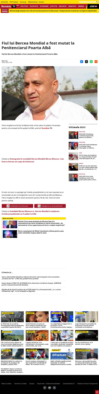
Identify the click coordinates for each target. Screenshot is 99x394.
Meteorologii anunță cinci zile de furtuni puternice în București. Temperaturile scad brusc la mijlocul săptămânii (53, 11)
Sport (81, 163)
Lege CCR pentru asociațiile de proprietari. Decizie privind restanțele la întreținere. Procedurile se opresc (85, 325)
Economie (44, 6)
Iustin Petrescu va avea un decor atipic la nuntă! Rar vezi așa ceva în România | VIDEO (36, 325)
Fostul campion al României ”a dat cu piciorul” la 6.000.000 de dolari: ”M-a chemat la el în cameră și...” (36, 362)
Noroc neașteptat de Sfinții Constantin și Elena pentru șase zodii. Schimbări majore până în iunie (41, 232)
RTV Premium (14, 2)
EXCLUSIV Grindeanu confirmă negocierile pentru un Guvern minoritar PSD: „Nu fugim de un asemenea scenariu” (88, 135)
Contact (31, 383)
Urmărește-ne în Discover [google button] (17, 205)
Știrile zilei (4, 2)
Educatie (62, 6)
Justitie (53, 6)
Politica (24, 6)
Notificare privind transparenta (87, 383)
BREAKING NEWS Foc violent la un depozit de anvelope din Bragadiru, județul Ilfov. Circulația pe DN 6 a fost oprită (11, 362)
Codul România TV (69, 383)
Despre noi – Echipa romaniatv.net (48, 383)
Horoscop (23, 2)
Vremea (81, 6)
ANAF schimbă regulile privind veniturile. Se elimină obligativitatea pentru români (61, 362)
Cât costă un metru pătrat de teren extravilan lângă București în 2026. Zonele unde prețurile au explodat (12, 344)
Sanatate (72, 6)
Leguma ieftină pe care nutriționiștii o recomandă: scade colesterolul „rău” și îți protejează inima (37, 344)
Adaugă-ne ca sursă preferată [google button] (50, 205)
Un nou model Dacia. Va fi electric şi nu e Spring (84, 343)
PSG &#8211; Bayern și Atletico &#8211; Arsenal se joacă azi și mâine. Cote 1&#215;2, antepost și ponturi (12, 370)
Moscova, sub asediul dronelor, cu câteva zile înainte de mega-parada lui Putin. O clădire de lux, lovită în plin (86, 362)
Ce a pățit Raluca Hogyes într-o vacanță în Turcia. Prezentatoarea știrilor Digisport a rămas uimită (62, 325)
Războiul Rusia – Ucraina (36, 2)
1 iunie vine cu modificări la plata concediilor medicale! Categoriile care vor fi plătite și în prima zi (62, 344)
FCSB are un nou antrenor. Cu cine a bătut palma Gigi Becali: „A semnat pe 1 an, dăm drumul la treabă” (88, 167)
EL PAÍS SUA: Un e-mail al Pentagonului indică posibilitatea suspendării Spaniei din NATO (12, 325)
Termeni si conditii (20, 383)
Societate (34, 6)
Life (80, 153)
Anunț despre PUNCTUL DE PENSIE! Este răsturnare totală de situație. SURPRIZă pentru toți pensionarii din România (31, 284)
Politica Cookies (6, 383)
